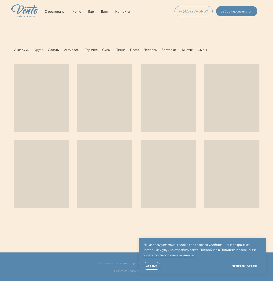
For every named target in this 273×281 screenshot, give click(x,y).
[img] (24, 10)
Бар (91, 12)
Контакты (122, 12)
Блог (104, 12)
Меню (76, 12)
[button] (236, 11)
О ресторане (54, 12)
